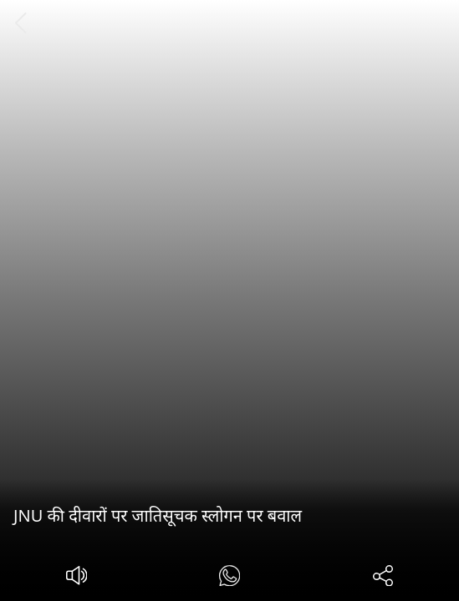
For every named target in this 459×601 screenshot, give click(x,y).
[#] (229, 578)
